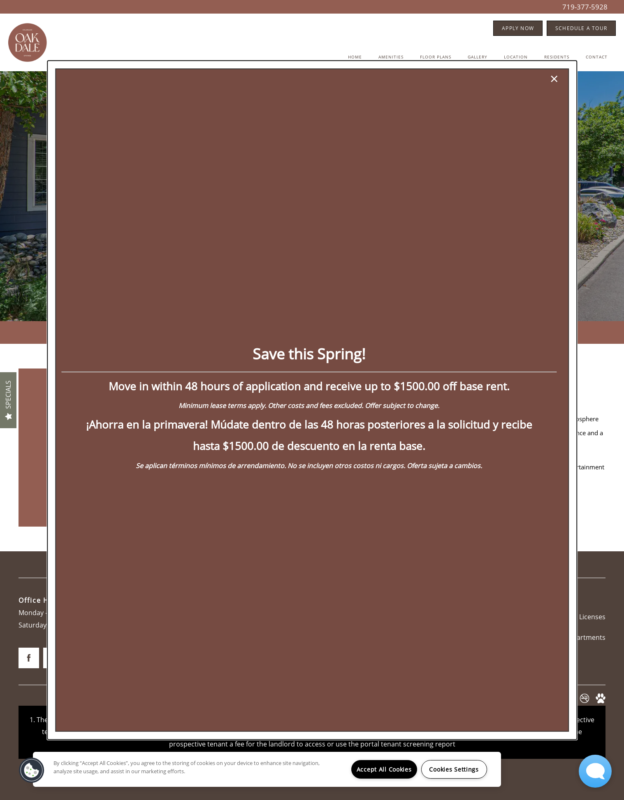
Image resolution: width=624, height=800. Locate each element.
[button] (32, 770)
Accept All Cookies (384, 769)
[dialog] (312, 400)
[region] (267, 769)
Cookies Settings (454, 769)
